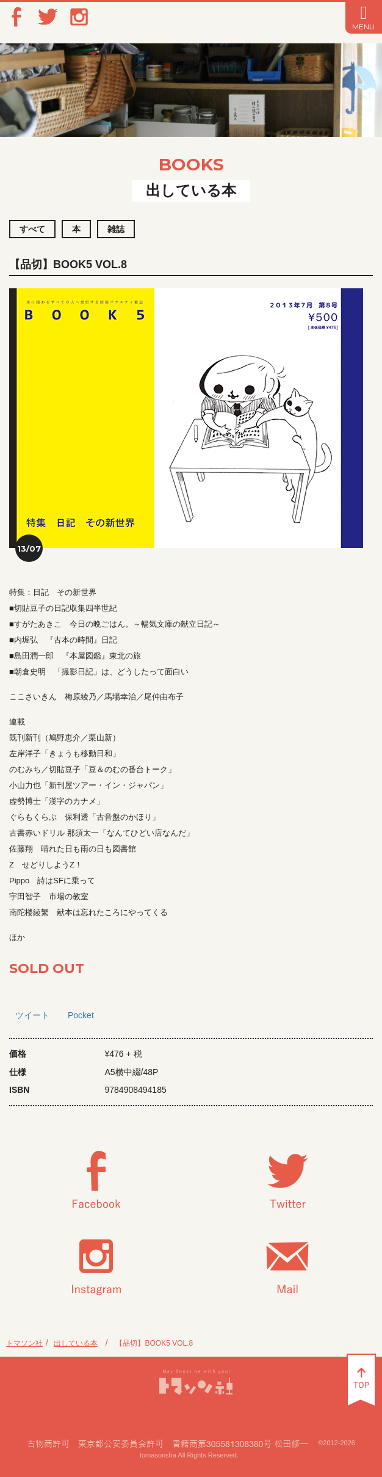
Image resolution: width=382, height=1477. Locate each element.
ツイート (32, 1015)
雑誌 (115, 229)
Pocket (81, 1015)
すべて (32, 229)
